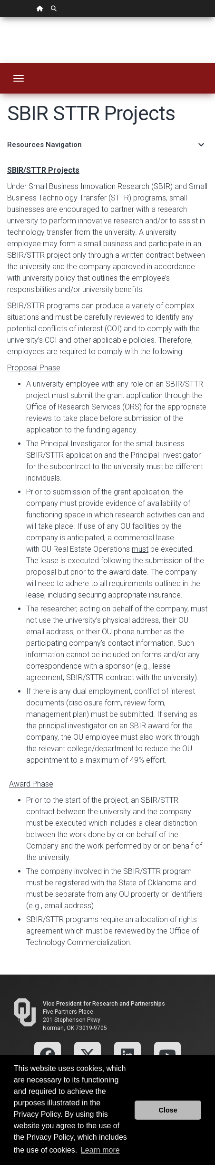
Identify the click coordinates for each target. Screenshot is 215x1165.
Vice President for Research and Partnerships (104, 1003)
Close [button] (168, 1110)
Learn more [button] (100, 1150)
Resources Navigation (105, 144)
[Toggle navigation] (18, 78)
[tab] (107, 140)
